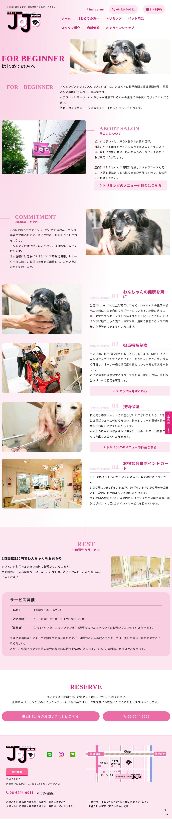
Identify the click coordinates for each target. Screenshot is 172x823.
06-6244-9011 (125, 9)
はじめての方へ (88, 18)
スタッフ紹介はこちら (131, 391)
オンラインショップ (120, 27)
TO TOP (165, 811)
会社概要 (17, 772)
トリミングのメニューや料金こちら (132, 447)
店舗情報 (93, 27)
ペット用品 (136, 18)
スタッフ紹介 (70, 27)
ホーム (66, 18)
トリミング (114, 18)
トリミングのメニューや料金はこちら (132, 185)
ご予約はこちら (169, 423)
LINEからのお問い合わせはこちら (52, 716)
